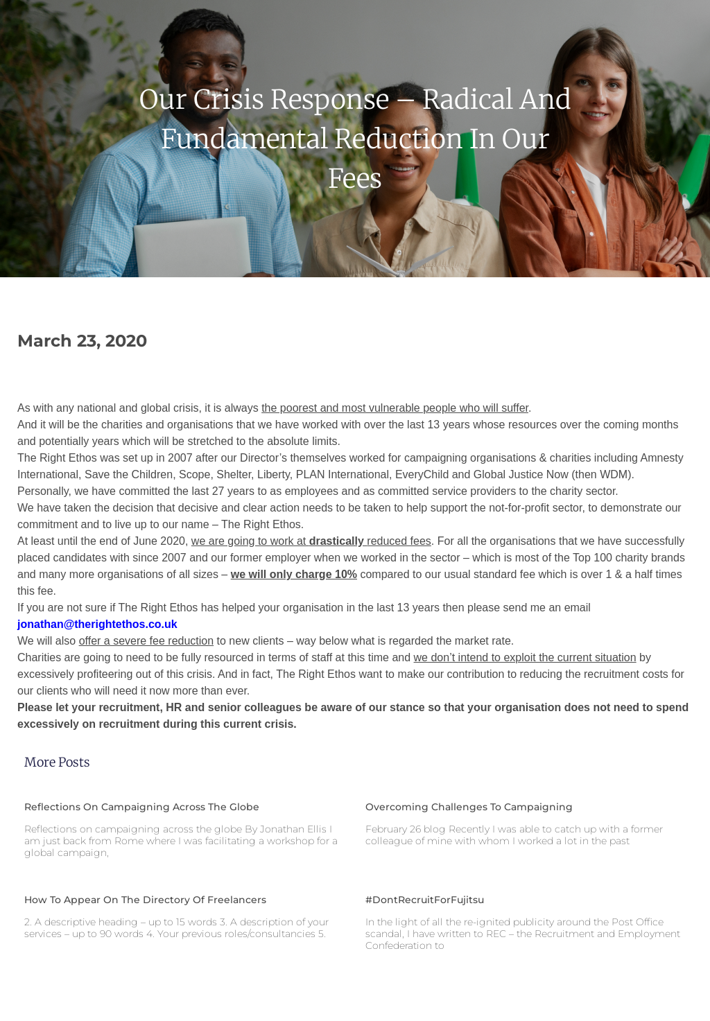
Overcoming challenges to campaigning (469, 807)
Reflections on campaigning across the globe (141, 807)
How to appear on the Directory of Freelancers (145, 899)
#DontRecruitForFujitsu (424, 899)
